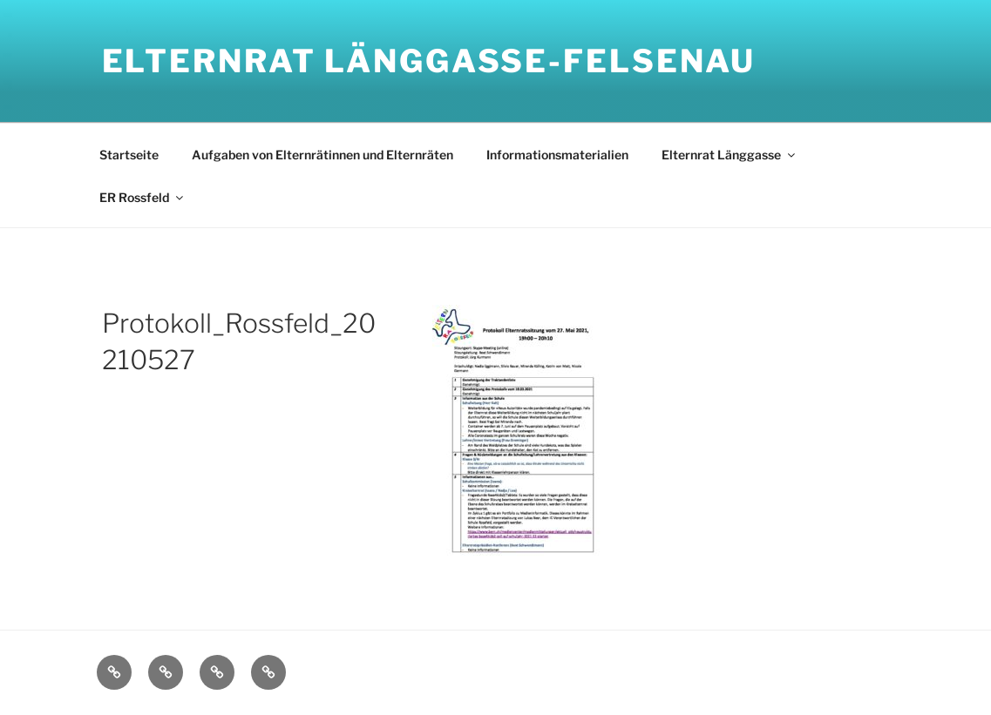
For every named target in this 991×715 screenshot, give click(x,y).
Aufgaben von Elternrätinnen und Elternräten (322, 154)
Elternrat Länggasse (730, 154)
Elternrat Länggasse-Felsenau (429, 61)
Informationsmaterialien (557, 154)
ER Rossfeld (142, 197)
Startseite (129, 154)
